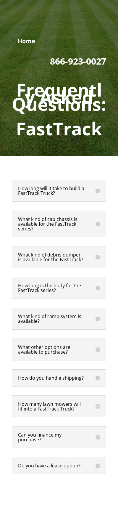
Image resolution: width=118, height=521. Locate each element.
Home (26, 41)
